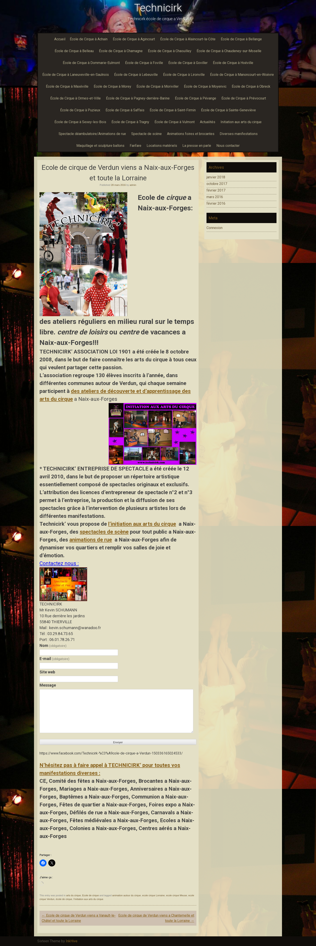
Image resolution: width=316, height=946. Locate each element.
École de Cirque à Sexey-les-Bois (80, 122)
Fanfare (135, 146)
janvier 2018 (215, 177)
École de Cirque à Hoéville (233, 63)
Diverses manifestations (239, 134)
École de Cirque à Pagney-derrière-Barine (138, 98)
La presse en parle (196, 146)
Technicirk (158, 8)
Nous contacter (228, 146)
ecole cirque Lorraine (153, 895)
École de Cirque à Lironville (184, 75)
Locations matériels (162, 146)
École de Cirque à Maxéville (67, 86)
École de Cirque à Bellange (241, 39)
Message (48, 685)
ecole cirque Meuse (176, 895)
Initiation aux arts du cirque (241, 122)
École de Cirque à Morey (112, 86)
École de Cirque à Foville (144, 63)
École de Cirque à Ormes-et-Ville (75, 98)
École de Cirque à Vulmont (174, 122)
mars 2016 (214, 197)
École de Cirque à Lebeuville (136, 75)
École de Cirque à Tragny (130, 122)
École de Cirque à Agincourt (134, 39)
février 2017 (215, 190)
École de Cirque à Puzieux (80, 110)
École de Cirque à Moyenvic (205, 86)
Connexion (214, 228)
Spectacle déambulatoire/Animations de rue (92, 134)
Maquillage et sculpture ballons (100, 146)
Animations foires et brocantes (190, 134)
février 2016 (215, 203)
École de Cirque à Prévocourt (243, 98)
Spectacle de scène (146, 134)
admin (133, 185)
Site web (47, 672)
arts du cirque (73, 895)
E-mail (54, 658)
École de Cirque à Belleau (74, 51)
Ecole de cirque (90, 895)
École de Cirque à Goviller (188, 63)
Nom (53, 645)
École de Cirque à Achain (89, 39)
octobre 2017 (216, 184)
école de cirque (64, 899)
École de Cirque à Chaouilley (169, 51)
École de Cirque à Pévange (195, 98)
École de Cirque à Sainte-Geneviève (228, 110)
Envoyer (118, 742)
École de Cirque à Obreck (251, 86)
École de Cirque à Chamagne (121, 51)
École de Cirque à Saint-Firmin (173, 110)
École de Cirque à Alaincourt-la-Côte (187, 39)
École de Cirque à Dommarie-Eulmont (91, 63)
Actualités (207, 122)
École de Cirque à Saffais (125, 110)
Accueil (59, 39)
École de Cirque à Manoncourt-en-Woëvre (242, 75)
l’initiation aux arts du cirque (142, 524)
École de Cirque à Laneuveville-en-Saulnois (75, 75)
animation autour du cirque (126, 895)
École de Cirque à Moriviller (157, 86)
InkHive (71, 941)
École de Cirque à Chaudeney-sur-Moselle (229, 51)
